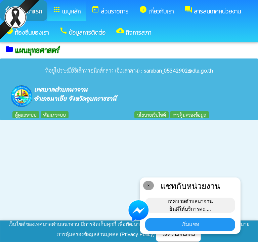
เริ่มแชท (190, 224)
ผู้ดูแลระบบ (26, 115)
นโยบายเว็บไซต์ (151, 115)
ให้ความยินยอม (178, 234)
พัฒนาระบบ (54, 115)
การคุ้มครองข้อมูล (189, 115)
